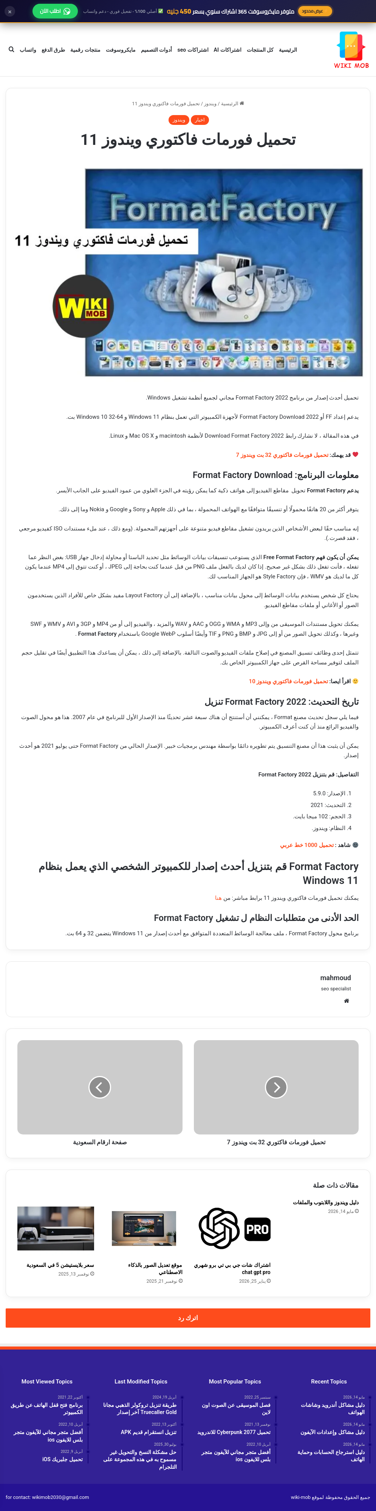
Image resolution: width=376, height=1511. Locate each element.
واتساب (28, 50)
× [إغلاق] (10, 11)
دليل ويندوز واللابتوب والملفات (326, 1202)
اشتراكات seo (192, 50)
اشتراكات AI (227, 50)
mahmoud (335, 978)
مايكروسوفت (121, 50)
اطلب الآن (55, 11)
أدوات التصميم (156, 50)
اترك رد (188, 1318)
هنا (218, 898)
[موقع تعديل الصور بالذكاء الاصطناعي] (143, 1228)
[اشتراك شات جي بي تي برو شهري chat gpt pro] (232, 1228)
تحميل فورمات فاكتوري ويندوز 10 (288, 681)
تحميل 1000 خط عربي (306, 845)
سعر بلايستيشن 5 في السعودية (60, 1265)
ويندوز (210, 103)
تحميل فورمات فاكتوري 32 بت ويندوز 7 (282, 455)
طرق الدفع (53, 50)
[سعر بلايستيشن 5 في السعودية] (55, 1228)
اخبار (200, 120)
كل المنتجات (260, 50)
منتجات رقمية (85, 50)
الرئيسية (288, 50)
